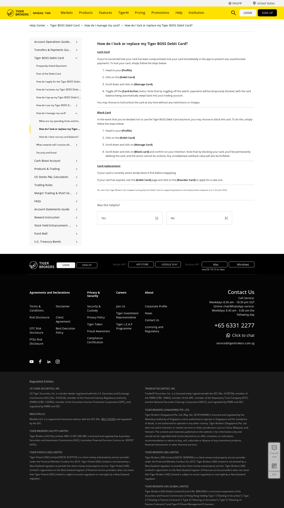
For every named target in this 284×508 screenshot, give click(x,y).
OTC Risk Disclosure (36, 330)
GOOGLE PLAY (168, 264)
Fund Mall (41, 233)
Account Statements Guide (51, 209)
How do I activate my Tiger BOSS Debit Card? (58, 89)
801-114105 (108, 419)
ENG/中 (237, 3)
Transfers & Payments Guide (53, 50)
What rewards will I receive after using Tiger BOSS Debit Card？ (54, 144)
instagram (58, 362)
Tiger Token (95, 324)
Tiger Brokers (28, 12)
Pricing (140, 12)
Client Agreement (63, 319)
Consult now (274, 454)
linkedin (49, 362)
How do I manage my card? (102, 25)
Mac (214, 264)
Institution (196, 12)
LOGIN (248, 13)
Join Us (120, 306)
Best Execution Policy (65, 330)
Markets (67, 12)
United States (266, 3)
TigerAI (123, 12)
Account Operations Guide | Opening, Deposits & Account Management (53, 42)
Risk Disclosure (40, 317)
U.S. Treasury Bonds (47, 241)
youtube (32, 362)
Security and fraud (46, 152)
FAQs (37, 201)
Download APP (274, 472)
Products (86, 12)
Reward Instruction (47, 217)
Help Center (37, 25)
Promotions (160, 12)
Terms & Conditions (37, 308)
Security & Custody (94, 308)
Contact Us (152, 320)
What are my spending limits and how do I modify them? (60, 121)
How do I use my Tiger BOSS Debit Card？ (54, 105)
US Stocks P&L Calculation (51, 177)
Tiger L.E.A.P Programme (124, 326)
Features (105, 12)
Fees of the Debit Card (48, 73)
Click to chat (243, 335)
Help (179, 12)
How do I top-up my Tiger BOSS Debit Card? (58, 97)
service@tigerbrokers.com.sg (235, 343)
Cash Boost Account (47, 161)
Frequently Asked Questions (51, 65)
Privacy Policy (96, 317)
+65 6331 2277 (234, 325)
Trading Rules (43, 185)
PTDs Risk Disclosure (36, 341)
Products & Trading (47, 169)
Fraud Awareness (98, 331)
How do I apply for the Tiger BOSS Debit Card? (58, 81)
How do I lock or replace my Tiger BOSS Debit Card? (158, 25)
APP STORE (141, 264)
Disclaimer (63, 306)
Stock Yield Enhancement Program (53, 225)
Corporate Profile (156, 306)
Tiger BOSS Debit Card (65, 25)
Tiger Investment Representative (127, 315)
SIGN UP (267, 13)
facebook (40, 362)
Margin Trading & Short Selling (53, 193)
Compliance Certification (95, 340)
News (148, 313)
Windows (241, 264)
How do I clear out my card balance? (58, 136)
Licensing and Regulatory (154, 329)
